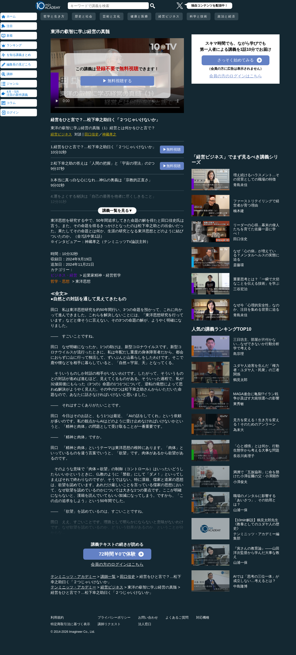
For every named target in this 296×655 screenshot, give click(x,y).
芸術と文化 (111, 16)
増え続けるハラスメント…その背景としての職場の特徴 (256, 177)
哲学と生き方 (54, 16)
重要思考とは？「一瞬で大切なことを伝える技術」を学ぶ (256, 281)
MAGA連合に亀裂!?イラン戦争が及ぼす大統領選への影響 (256, 396)
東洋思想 (83, 281)
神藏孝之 (109, 134)
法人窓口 (144, 624)
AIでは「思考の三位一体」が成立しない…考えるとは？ (256, 578)
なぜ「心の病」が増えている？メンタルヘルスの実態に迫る (256, 255)
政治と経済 (226, 16)
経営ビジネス (169, 16)
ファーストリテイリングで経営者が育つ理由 (256, 203)
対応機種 (202, 617)
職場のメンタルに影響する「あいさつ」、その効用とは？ (254, 500)
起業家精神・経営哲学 (102, 275)
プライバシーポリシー (114, 617)
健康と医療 (139, 16)
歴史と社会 (84, 16)
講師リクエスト (109, 624)
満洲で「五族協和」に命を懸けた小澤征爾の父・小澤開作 (256, 474)
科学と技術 (198, 16)
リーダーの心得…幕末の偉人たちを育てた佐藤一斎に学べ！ (256, 229)
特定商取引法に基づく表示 (70, 624)
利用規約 (57, 617)
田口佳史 (91, 134)
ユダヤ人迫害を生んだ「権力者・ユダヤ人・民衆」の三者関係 (256, 370)
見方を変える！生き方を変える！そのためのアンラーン (256, 422)
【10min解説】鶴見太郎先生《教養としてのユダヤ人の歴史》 (256, 524)
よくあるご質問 (176, 617)
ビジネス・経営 (64, 275)
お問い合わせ (148, 617)
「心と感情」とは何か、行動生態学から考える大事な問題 (256, 448)
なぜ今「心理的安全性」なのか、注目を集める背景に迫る (256, 307)
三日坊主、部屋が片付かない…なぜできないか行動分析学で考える (256, 343)
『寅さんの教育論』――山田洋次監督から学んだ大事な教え (256, 552)
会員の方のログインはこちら (117, 564)
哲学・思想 (60, 281)
